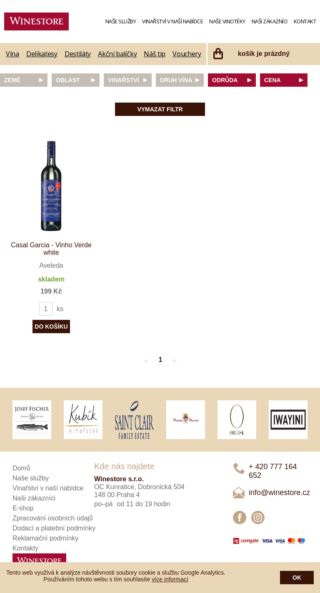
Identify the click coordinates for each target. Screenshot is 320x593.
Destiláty (78, 53)
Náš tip (154, 53)
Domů (21, 468)
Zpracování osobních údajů (52, 518)
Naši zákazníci (270, 21)
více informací (170, 579)
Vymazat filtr (159, 109)
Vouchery (186, 53)
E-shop (23, 508)
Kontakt (305, 21)
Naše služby (120, 21)
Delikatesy (42, 53)
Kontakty (25, 548)
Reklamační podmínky (45, 538)
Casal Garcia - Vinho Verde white (51, 248)
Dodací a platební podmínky (53, 528)
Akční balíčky (117, 53)
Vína (12, 53)
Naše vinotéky (227, 21)
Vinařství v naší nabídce (172, 21)
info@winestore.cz (279, 492)
